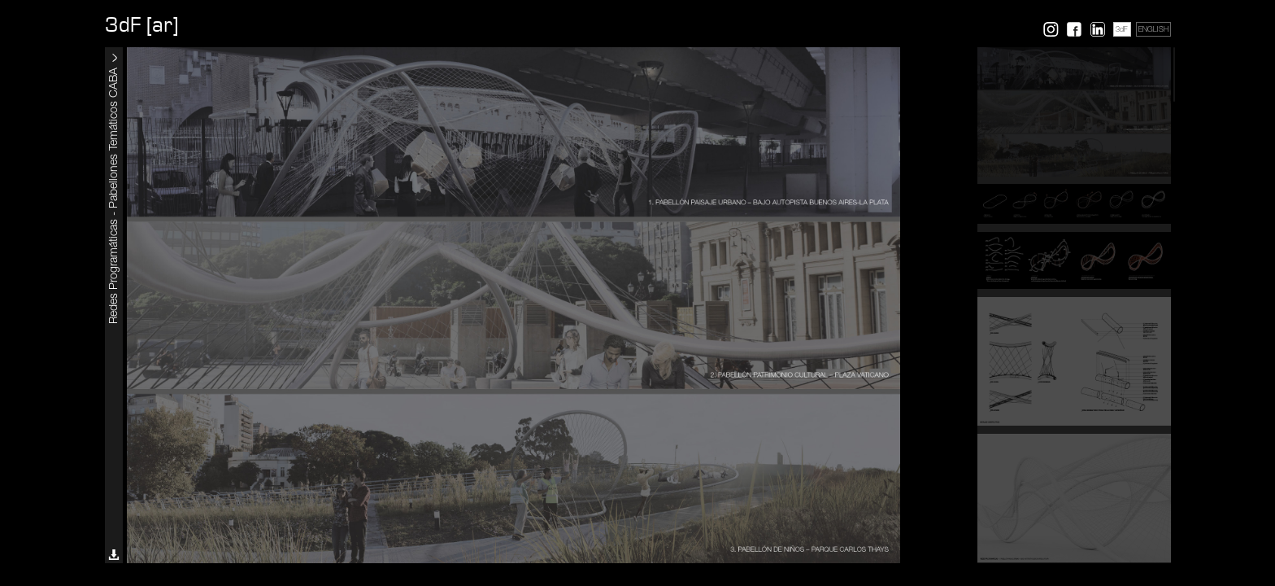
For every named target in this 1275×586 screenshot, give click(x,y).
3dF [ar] (141, 25)
